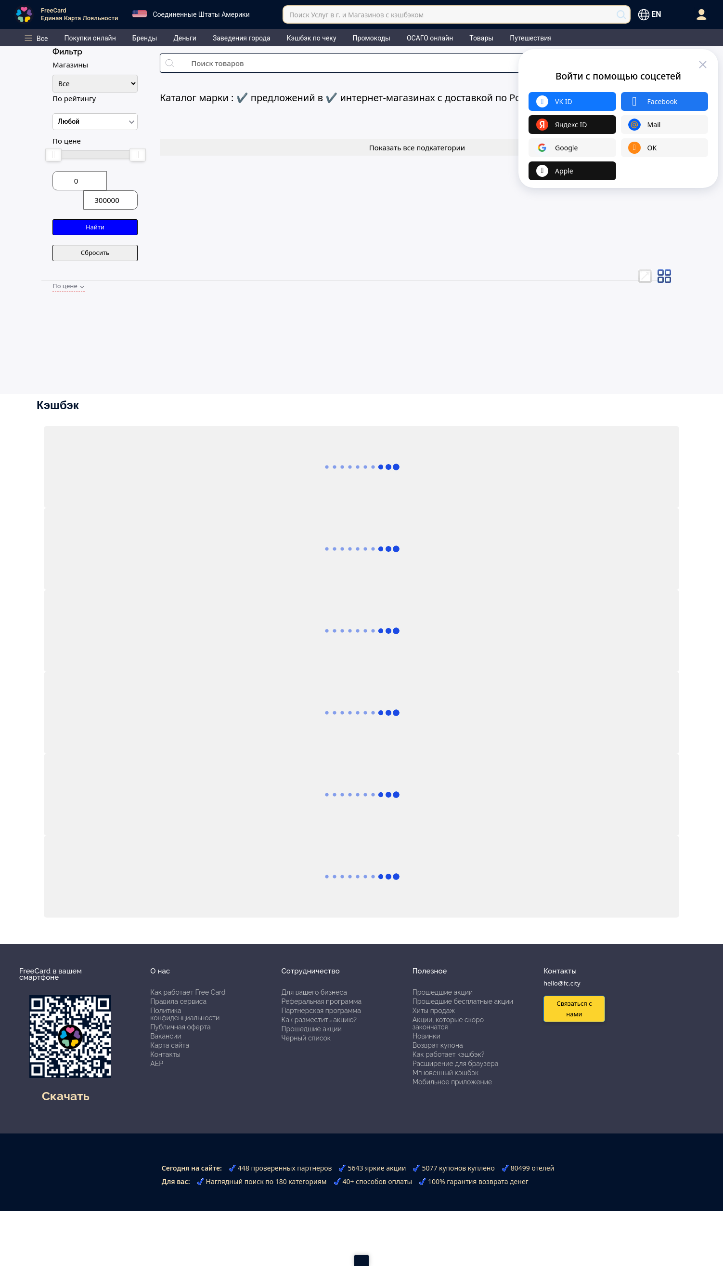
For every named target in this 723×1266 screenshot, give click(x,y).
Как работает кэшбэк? (449, 1054)
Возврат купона (438, 1045)
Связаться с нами (574, 1008)
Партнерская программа (321, 1010)
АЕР (156, 1063)
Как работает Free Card (187, 992)
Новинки (426, 1036)
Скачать (66, 1096)
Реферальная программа (322, 1001)
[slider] (53, 154)
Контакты (165, 1054)
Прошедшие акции (312, 1029)
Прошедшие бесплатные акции (463, 1001)
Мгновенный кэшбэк (446, 1073)
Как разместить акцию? (319, 1020)
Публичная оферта (180, 1027)
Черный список (306, 1038)
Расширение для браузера (456, 1063)
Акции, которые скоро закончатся (448, 1023)
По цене (66, 141)
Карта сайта (169, 1045)
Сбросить (95, 252)
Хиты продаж (434, 1010)
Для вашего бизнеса (314, 992)
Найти (95, 227)
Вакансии (165, 1036)
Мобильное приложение (452, 1082)
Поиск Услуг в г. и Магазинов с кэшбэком (356, 14)
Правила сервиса (178, 1001)
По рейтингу (74, 98)
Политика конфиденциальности (184, 1014)
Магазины (70, 64)
